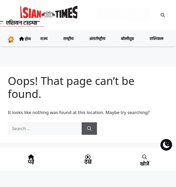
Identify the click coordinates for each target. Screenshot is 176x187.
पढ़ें (31, 162)
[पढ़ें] (31, 157)
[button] (163, 15)
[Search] (89, 128)
